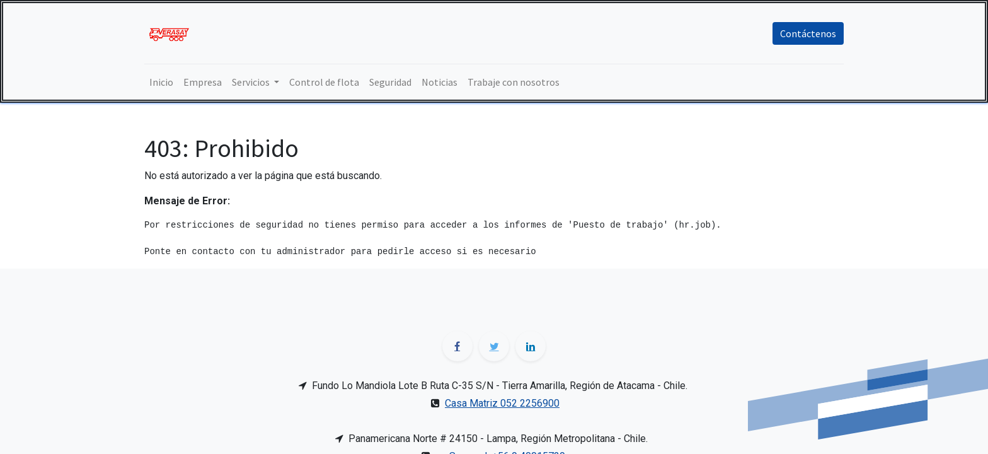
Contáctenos (808, 33)
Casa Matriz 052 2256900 (502, 403)
